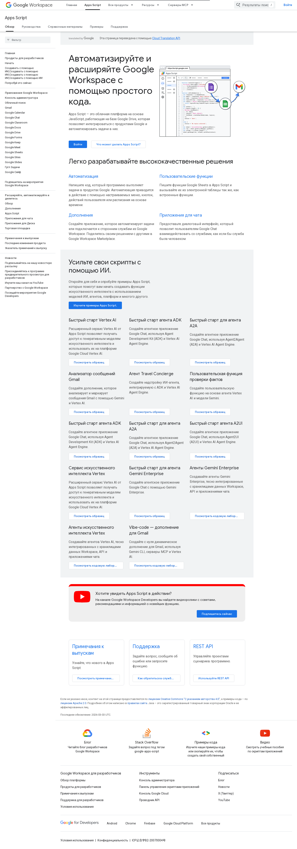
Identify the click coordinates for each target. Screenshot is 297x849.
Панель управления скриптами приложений (169, 787)
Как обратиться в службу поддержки (159, 678)
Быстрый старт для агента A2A (215, 323)
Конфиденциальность (113, 840)
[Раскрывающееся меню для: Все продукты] (133, 5)
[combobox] (254, 5)
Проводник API (149, 800)
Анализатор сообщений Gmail (92, 376)
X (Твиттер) (226, 793)
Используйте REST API (213, 678)
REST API (203, 646)
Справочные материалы (65, 26)
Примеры (96, 26)
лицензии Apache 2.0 (73, 703)
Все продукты (118, 5)
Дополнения (81, 215)
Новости (224, 787)
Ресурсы (148, 5)
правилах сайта (137, 703)
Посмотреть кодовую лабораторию (219, 516)
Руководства (31, 26)
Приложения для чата (180, 215)
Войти (288, 5)
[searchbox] (28, 40)
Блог (221, 780)
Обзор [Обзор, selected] (9, 26)
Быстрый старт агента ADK (155, 320)
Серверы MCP (178, 5)
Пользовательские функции (186, 176)
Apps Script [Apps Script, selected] (92, 5)
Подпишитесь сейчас (217, 614)
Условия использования (77, 806)
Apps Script (16, 17)
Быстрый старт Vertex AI (92, 320)
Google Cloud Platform (178, 823)
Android (112, 823)
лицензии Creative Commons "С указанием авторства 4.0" (184, 699)
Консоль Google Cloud (154, 793)
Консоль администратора (156, 780)
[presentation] (157, 161)
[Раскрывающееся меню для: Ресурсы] (159, 5)
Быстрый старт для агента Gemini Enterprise (154, 470)
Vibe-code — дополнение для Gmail (154, 530)
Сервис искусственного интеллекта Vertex (92, 470)
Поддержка (119, 26)
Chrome (130, 823)
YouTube (224, 800)
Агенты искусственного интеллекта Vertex (91, 530)
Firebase (149, 823)
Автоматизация (83, 176)
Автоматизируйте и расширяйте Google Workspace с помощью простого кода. (111, 80)
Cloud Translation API (166, 38)
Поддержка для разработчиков (82, 800)
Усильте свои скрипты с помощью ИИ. (105, 266)
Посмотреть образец (89, 362)
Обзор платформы (72, 780)
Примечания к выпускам (77, 793)
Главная (71, 5)
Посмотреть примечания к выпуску (98, 678)
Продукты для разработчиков (80, 787)
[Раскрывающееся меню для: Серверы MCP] (193, 5)
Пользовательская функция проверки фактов (216, 376)
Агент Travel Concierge (151, 373)
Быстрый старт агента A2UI (216, 423)
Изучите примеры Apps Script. (95, 305)
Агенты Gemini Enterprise (214, 468)
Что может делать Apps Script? (118, 144)
